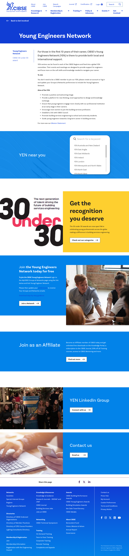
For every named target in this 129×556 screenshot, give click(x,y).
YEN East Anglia (80, 149)
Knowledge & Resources (45, 492)
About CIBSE (33, 5)
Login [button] (99, 4)
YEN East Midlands (82, 153)
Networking (40, 520)
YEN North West (80, 174)
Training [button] (77, 11)
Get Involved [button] (118, 12)
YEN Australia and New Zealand (87, 145)
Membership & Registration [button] (60, 12)
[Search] (120, 4)
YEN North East (80, 169)
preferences (42, 288)
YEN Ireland (79, 157)
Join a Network (27, 303)
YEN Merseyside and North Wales (87, 165)
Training (39, 531)
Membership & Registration (16, 537)
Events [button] (105, 11)
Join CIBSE (45, 5)
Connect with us (79, 410)
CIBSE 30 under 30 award (20, 59)
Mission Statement (58, 123)
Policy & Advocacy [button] (91, 12)
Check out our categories (83, 240)
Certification (86, 4)
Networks (10, 492)
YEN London (79, 161)
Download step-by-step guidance (31, 296)
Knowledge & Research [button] (39, 12)
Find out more (74, 359)
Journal (73, 4)
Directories (10, 514)
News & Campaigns (57, 5)
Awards (69, 492)
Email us (75, 455)
